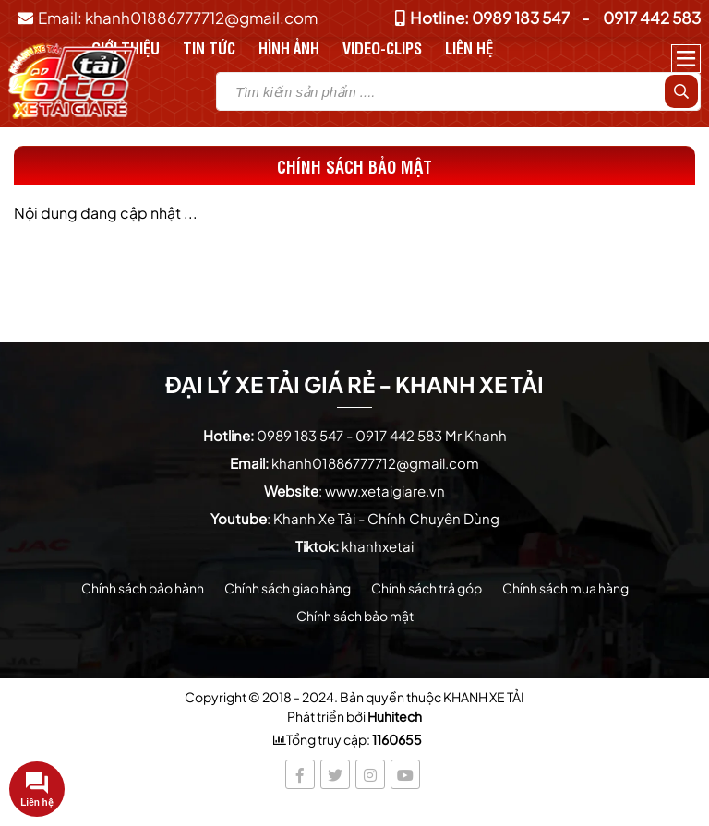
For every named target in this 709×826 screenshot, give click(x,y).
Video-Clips (382, 47)
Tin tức (209, 47)
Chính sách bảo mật (355, 615)
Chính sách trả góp (426, 588)
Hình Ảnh (288, 47)
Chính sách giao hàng (287, 588)
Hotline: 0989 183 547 (482, 17)
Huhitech (394, 716)
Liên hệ (469, 47)
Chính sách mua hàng (565, 588)
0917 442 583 (652, 17)
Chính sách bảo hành (142, 588)
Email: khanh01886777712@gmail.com (168, 17)
